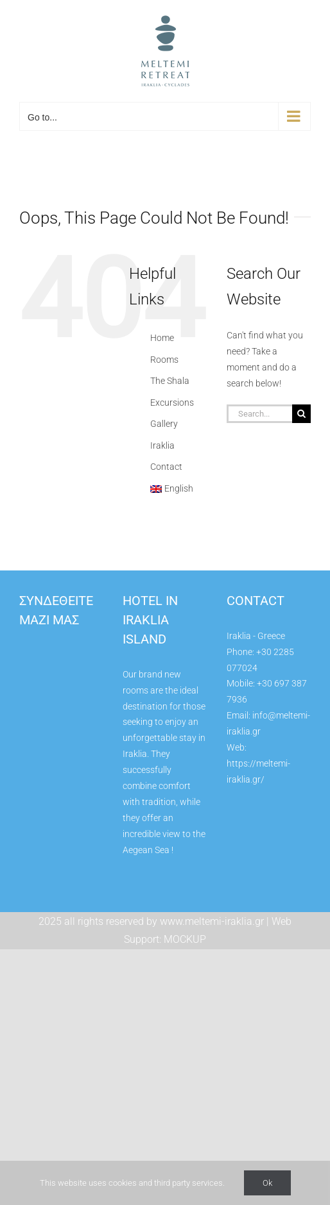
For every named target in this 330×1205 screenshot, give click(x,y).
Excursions (172, 402)
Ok (267, 1183)
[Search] (301, 413)
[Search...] (259, 413)
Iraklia (162, 445)
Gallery (164, 424)
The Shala (169, 381)
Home (162, 338)
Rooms (164, 359)
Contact (166, 466)
